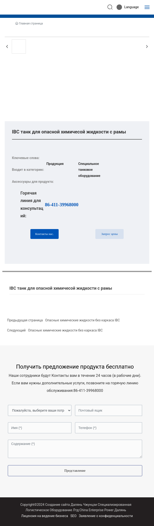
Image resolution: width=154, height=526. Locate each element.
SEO (73, 516)
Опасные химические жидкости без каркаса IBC (82, 320)
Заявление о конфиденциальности (106, 516)
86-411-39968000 (61, 204)
